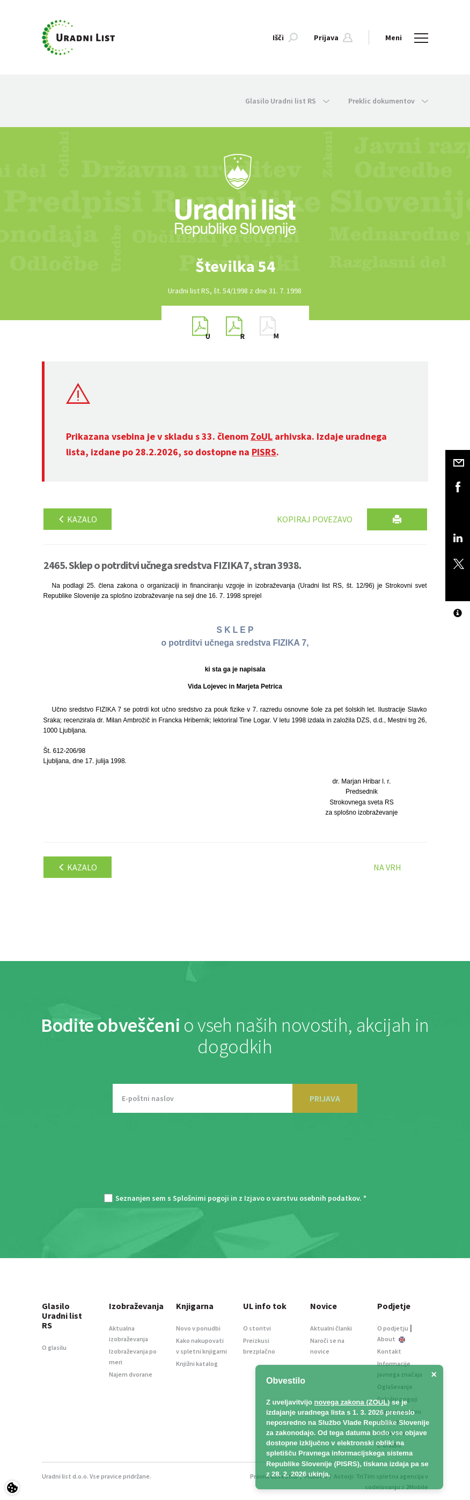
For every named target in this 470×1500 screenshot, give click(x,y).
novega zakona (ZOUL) (352, 1402)
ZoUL (262, 436)
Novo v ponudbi (198, 1328)
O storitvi (257, 1328)
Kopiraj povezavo (314, 519)
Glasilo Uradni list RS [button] (287, 101)
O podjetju (392, 1328)
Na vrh (387, 867)
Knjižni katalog (197, 1363)
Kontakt (389, 1351)
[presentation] (235, 1158)
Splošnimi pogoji (201, 1198)
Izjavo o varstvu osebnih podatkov (301, 1198)
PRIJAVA (325, 1098)
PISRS (264, 452)
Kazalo (77, 519)
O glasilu (54, 1347)
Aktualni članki (331, 1328)
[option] (235, 266)
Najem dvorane (130, 1374)
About (391, 1339)
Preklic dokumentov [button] (388, 101)
